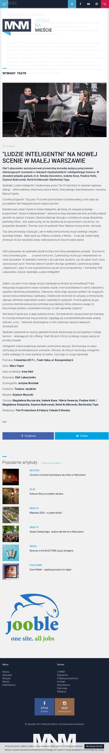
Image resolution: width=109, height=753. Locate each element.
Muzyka (34, 470)
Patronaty (62, 688)
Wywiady (9, 73)
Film (32, 489)
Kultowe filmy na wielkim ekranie (46, 493)
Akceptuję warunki (94, 746)
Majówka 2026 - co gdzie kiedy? (46, 512)
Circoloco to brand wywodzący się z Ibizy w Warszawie (58, 475)
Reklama (61, 691)
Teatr (21, 73)
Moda (33, 546)
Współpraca (63, 685)
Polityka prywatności (68, 678)
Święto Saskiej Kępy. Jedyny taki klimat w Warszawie (57, 531)
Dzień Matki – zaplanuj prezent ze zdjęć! (50, 569)
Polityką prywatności (73, 746)
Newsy (6, 671)
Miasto (34, 508)
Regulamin (62, 675)
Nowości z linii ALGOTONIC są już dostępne (51, 550)
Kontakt (61, 681)
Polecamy (36, 565)
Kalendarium (9, 685)
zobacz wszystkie (51, 463)
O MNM (61, 671)
